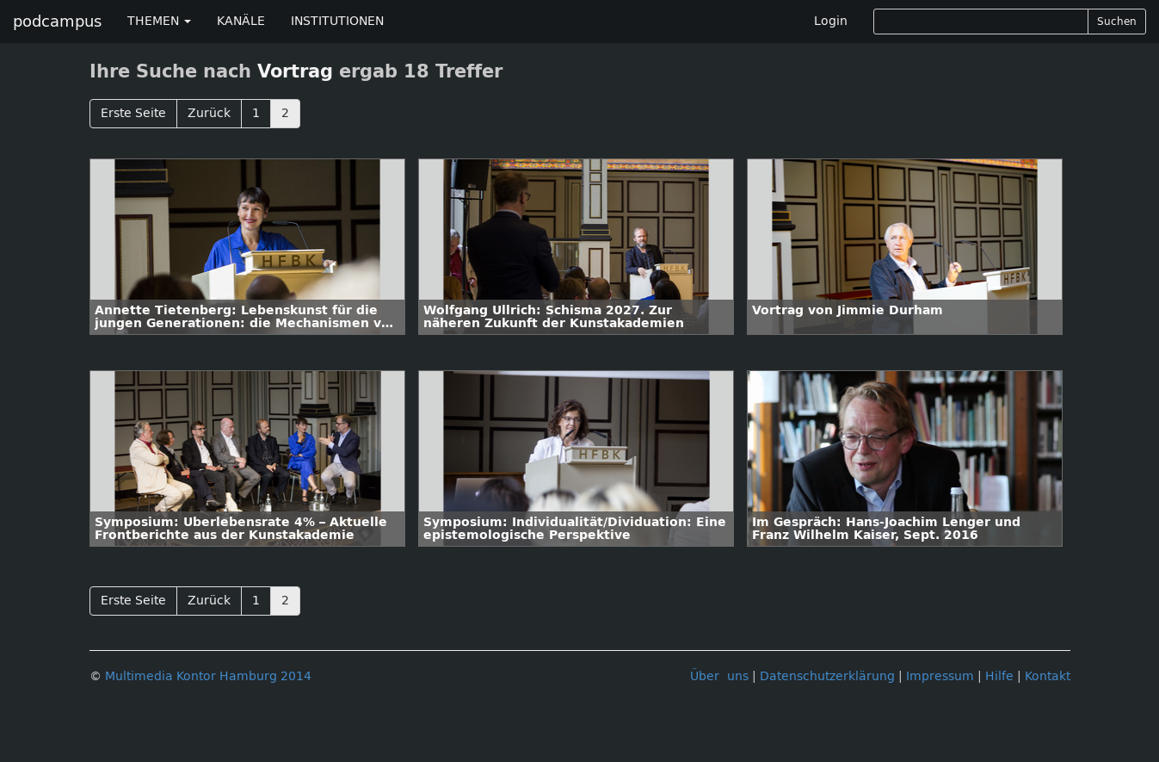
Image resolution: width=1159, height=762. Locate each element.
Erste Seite (133, 113)
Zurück (209, 113)
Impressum (940, 676)
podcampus (57, 21)
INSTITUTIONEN (337, 21)
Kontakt (1047, 676)
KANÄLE (241, 21)
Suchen (1117, 21)
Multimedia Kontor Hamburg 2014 (208, 676)
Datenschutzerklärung (827, 676)
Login (831, 21)
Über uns (719, 676)
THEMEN (159, 21)
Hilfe (999, 676)
